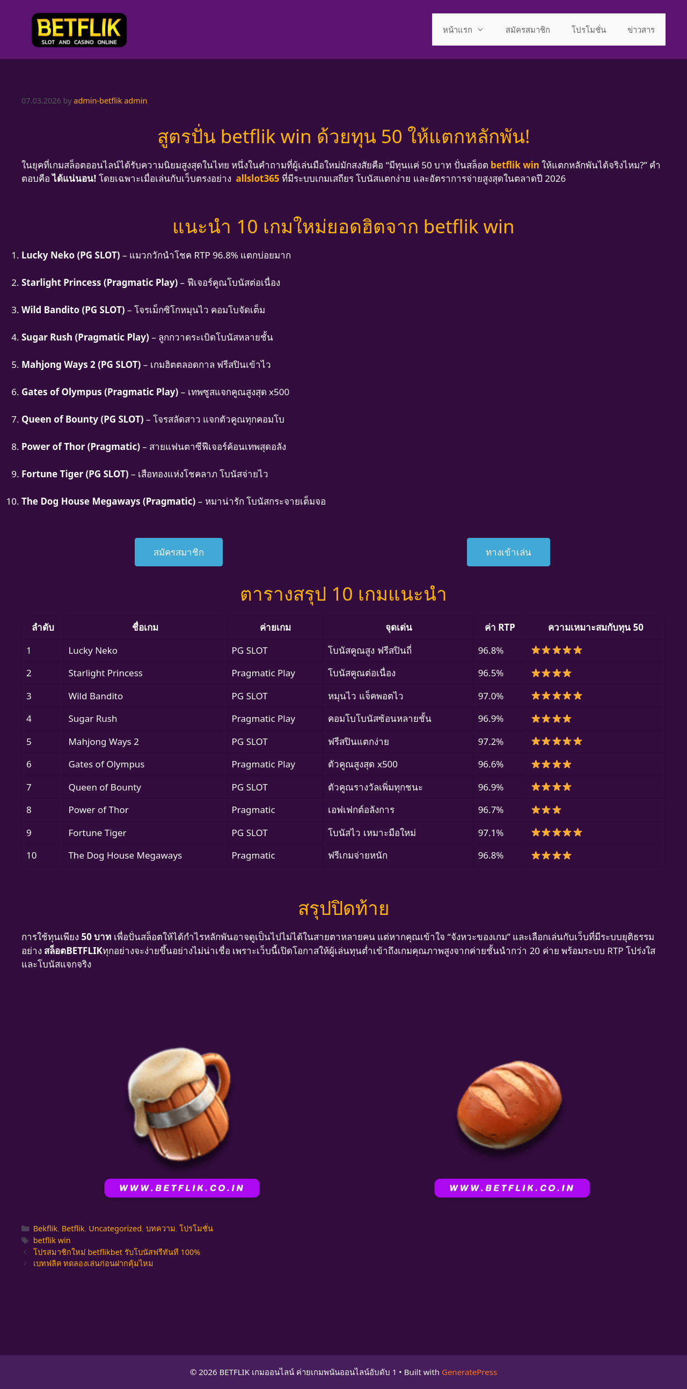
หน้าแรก (469, 29)
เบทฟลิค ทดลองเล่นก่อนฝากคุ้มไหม (93, 1263)
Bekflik (45, 1228)
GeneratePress (469, 1371)
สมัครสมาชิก (528, 29)
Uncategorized (115, 1228)
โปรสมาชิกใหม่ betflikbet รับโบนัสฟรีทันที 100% (117, 1252)
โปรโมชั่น (589, 29)
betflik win (52, 1240)
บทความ (161, 1228)
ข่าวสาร (641, 29)
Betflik (73, 1228)
